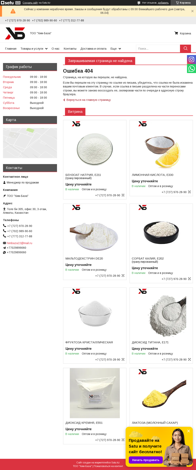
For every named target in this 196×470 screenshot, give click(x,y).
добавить (163, 2)
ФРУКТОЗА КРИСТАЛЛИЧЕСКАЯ (89, 342)
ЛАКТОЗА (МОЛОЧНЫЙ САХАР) (155, 422)
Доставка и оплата (93, 48)
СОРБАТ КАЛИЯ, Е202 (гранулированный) (148, 260)
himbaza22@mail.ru (19, 243)
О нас (56, 48)
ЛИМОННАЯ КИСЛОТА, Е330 (152, 174)
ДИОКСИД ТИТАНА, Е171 (150, 342)
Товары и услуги (31, 48)
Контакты (70, 48)
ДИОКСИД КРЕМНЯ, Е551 (84, 422)
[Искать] (185, 48)
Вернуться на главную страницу (88, 99)
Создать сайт (30, 2)
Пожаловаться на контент (108, 466)
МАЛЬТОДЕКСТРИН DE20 (84, 258)
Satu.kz (115, 462)
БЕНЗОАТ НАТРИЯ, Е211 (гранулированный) (83, 176)
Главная (10, 48)
